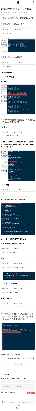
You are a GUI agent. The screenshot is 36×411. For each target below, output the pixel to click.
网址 (25, 378)
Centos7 (10, 358)
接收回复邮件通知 (8, 392)
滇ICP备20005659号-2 (10, 402)
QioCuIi (4, 12)
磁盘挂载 (31, 358)
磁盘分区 (24, 358)
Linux (17, 358)
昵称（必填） (5, 378)
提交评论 (30, 393)
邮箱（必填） (16, 378)
